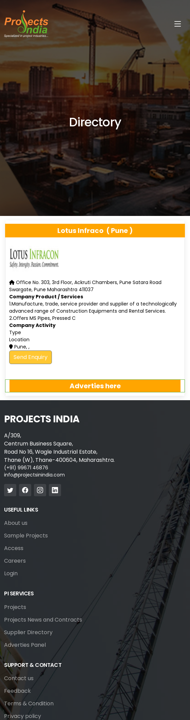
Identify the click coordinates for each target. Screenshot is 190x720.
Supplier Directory (28, 632)
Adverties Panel (25, 645)
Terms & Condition (29, 703)
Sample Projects (26, 535)
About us (15, 523)
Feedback (17, 691)
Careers (15, 561)
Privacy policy (22, 716)
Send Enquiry (31, 357)
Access (13, 548)
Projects (15, 607)
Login (11, 573)
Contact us (19, 678)
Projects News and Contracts (43, 620)
